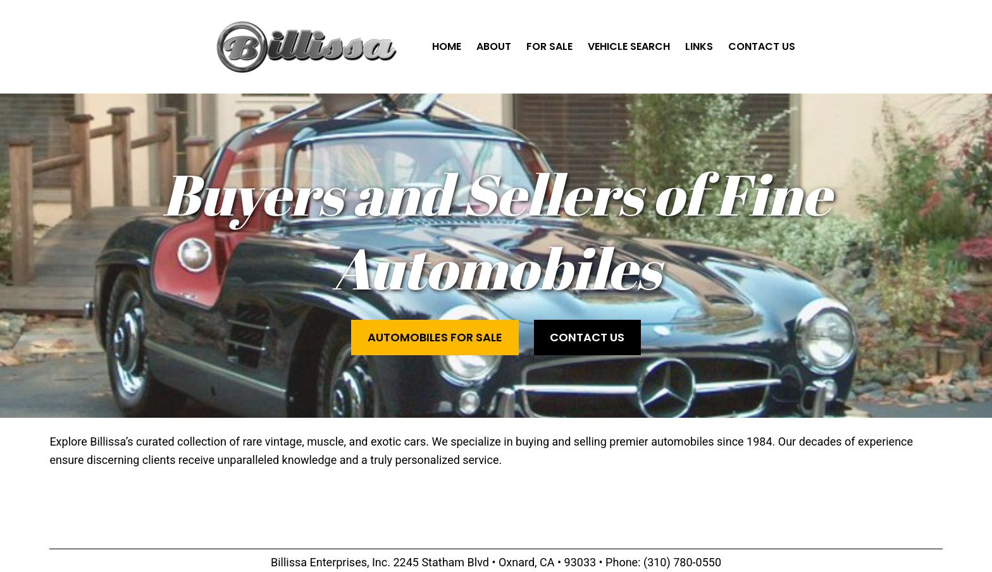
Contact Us (587, 337)
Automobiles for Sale (435, 337)
